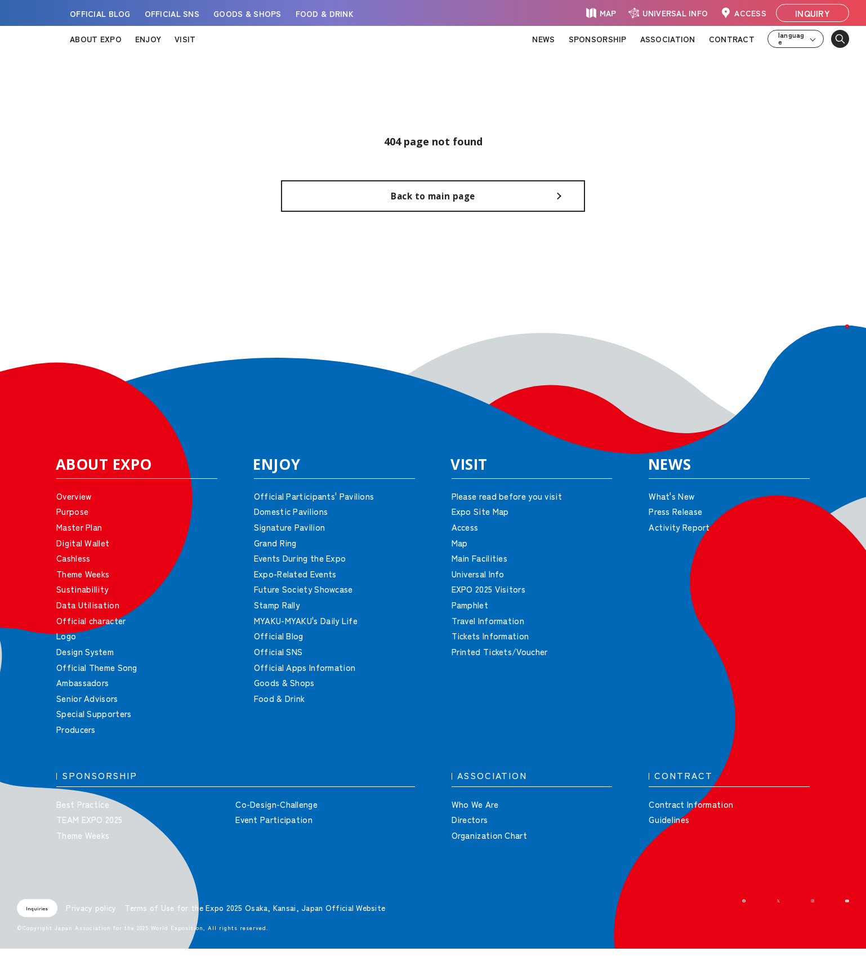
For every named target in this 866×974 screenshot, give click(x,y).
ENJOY (148, 39)
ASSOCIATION (667, 39)
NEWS (543, 39)
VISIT (185, 39)
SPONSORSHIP (598, 39)
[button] (832, 360)
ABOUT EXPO (96, 39)
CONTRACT (732, 39)
